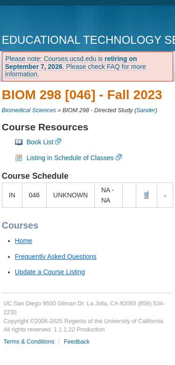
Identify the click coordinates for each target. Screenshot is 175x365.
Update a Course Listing (50, 272)
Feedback (77, 341)
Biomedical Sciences (29, 110)
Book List (40, 142)
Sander (145, 110)
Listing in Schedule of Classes (70, 158)
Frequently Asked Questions (56, 256)
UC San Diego (55, 20)
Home (23, 240)
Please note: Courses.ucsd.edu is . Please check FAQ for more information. (75, 66)
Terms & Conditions (28, 341)
